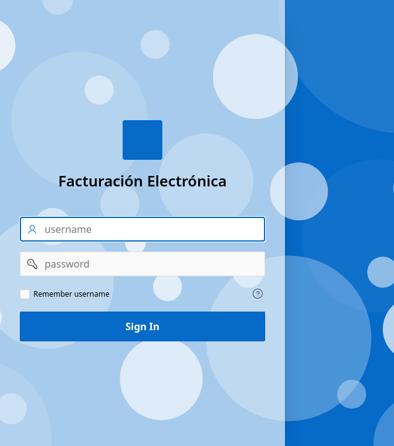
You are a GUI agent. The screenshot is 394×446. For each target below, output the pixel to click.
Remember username (71, 294)
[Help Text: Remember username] (257, 293)
